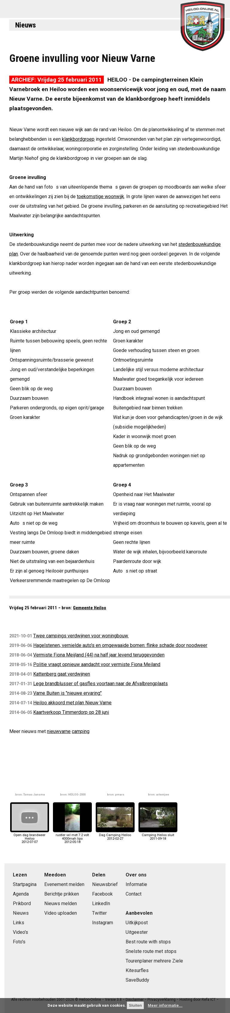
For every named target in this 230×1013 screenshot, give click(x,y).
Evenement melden (64, 884)
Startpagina (24, 884)
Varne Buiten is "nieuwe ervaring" (67, 693)
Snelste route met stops (151, 951)
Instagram (102, 922)
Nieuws (25, 25)
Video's (20, 932)
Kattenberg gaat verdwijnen (61, 674)
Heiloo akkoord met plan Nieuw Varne (72, 703)
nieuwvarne (59, 731)
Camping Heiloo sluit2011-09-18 (157, 835)
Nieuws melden (60, 903)
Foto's (19, 942)
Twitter (99, 913)
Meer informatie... (165, 1005)
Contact (133, 894)
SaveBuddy (137, 980)
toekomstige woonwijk (100, 196)
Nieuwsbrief (105, 884)
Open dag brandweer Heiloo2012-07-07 (29, 837)
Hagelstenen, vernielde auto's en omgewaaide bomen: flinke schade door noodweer (120, 645)
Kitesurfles (137, 970)
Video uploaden (60, 913)
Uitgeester (137, 932)
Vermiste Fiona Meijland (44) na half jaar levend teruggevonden (98, 655)
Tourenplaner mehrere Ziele (154, 961)
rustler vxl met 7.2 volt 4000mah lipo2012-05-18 (72, 837)
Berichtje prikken (61, 894)
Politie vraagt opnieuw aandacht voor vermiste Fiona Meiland (96, 664)
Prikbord (22, 903)
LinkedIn (101, 903)
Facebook (102, 894)
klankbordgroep (78, 139)
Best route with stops (148, 942)
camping (80, 731)
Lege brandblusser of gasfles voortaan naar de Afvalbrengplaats (100, 683)
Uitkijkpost (137, 922)
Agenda (21, 894)
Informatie (136, 884)
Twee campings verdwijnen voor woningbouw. (81, 636)
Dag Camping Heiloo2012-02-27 (115, 835)
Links (18, 922)
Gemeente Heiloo (89, 607)
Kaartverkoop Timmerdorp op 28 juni (71, 712)
